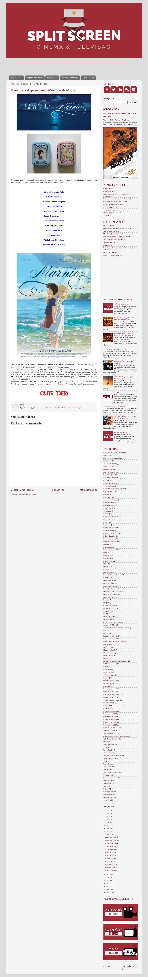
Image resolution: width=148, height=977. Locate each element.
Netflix (105, 666)
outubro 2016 (110, 843)
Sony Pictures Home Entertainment (115, 736)
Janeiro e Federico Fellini (112, 622)
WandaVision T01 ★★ (111, 231)
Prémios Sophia (108, 691)
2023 (108, 813)
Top (104, 761)
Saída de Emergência (110, 728)
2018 (108, 828)
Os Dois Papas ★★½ (110, 207)
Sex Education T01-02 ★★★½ (114, 239)
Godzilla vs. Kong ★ (110, 210)
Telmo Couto (107, 753)
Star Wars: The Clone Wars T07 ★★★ (116, 237)
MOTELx (106, 647)
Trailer (105, 764)
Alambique (107, 455)
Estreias (106, 558)
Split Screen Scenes (110, 739)
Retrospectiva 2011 (110, 717)
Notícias (106, 669)
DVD (105, 522)
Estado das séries (120, 432)
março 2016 (109, 864)
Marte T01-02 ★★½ (110, 252)
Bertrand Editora (109, 469)
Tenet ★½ (106, 215)
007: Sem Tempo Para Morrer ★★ (115, 201)
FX (104, 569)
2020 (108, 822)
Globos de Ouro (108, 608)
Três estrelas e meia (110, 772)
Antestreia (106, 461)
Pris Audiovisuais (109, 689)
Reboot (105, 705)
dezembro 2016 (110, 837)
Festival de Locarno (110, 589)
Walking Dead (108, 791)
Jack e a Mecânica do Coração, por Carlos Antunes (125, 417)
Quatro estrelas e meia (111, 700)
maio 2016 (109, 858)
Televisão (106, 750)
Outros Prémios (108, 680)
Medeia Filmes (108, 653)
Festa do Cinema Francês (112, 575)
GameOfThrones (109, 605)
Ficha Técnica (88, 78)
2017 (108, 831)
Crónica (106, 514)
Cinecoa (106, 494)
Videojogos (107, 783)
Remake (106, 708)
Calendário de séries (121, 304)
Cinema (48, 408)
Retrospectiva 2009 (110, 711)
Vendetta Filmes (109, 780)
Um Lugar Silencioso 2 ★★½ (113, 204)
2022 (108, 816)
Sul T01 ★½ (107, 245)
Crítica (105, 511)
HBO (105, 614)
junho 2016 (109, 855)
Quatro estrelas (108, 697)
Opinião (106, 678)
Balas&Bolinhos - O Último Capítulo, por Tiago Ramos (123, 334)
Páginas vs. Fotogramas (111, 694)
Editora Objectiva (109, 536)
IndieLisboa (107, 616)
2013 (108, 880)
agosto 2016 (109, 849)
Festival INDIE (108, 580)
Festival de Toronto (110, 594)
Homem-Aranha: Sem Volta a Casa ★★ (117, 199)
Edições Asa (107, 547)
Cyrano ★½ (107, 188)
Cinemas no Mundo (110, 500)
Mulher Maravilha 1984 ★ (112, 213)
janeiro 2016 (109, 870)
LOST (105, 633)
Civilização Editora (109, 502)
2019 (108, 825)
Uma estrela (107, 775)
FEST (105, 564)
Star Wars (106, 742)
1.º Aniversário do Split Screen (115, 349)
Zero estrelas (107, 797)
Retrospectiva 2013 (110, 722)
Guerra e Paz (108, 611)
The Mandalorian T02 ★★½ (113, 234)
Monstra (106, 658)
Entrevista (106, 552)
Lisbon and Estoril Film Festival (114, 641)
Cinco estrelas (108, 491)
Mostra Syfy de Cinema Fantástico (115, 661)
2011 (108, 886)
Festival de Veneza (110, 597)
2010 (108, 889)
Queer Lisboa (108, 703)
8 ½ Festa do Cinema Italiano (113, 452)
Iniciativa (106, 619)
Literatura (106, 644)
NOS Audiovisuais (109, 664)
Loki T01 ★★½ (108, 225)
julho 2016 (109, 852)
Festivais (106, 578)
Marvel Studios (108, 650)
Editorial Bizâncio (109, 539)
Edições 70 (107, 544)
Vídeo (105, 789)
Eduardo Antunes (109, 550)
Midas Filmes (108, 655)
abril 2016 (109, 861)
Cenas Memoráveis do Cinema (114, 489)
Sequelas (106, 733)
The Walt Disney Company (112, 755)
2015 (108, 874)
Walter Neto (107, 794)
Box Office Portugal (110, 478)
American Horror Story (111, 458)
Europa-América (109, 561)
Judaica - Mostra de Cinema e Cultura (116, 628)
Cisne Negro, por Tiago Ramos (115, 406)
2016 (108, 834)
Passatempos (52, 78)
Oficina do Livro (108, 675)
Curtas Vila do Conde (110, 516)
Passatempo (77, 408)
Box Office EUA (108, 475)
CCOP (105, 480)
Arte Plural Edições (110, 464)
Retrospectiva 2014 (110, 725)
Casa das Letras (109, 486)
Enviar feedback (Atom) (27, 494)
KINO (105, 630)
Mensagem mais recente (22, 490)
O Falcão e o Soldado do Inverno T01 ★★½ (118, 228)
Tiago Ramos (108, 758)
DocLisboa (107, 525)
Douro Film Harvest (110, 527)
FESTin (106, 566)
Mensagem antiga (88, 490)
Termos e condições (70, 78)
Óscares (106, 800)
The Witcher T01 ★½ (110, 242)
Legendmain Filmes (110, 636)
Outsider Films (67, 408)
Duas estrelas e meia (110, 533)
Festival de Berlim (109, 583)
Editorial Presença (109, 541)
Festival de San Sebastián (112, 591)
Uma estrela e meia (110, 778)
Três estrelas (107, 769)
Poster (105, 686)
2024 (108, 810)
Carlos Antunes (108, 483)
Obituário (106, 672)
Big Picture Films (109, 472)
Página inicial (16, 78)
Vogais (105, 786)
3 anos (116, 392)
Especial (106, 555)
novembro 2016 (110, 840)
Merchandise (56, 408)
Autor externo (108, 466)
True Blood (107, 767)
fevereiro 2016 (110, 867)
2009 (108, 892)
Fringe (105, 603)
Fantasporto (107, 572)
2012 (108, 883)
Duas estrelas (108, 530)
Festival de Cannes (110, 586)
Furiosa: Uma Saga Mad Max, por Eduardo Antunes (124, 318)
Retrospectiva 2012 (110, 719)
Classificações (108, 505)
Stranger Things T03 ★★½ (112, 255)
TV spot (106, 747)
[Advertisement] (57, 65)
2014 (108, 877)
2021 (108, 819)
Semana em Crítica (110, 730)
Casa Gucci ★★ (109, 191)
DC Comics (107, 519)
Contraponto (107, 508)
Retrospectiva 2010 (110, 714)
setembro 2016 (110, 846)
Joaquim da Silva (109, 625)
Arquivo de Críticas (34, 78)
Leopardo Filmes (109, 639)
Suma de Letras (108, 744)
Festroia (106, 600)
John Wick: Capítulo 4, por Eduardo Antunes (123, 377)
